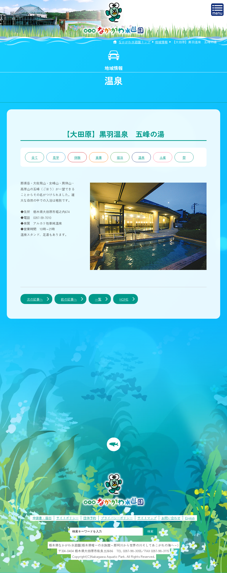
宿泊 (120, 157)
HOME (124, 299)
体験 (77, 157)
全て (34, 157)
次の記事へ (35, 299)
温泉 (141, 157)
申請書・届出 (42, 518)
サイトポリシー (67, 518)
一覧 (98, 299)
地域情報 (161, 42)
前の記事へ (69, 299)
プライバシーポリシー (117, 518)
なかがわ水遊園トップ (134, 42)
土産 (163, 157)
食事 (98, 157)
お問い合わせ (170, 518)
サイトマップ (147, 518)
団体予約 (89, 518)
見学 (56, 157)
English (190, 518)
